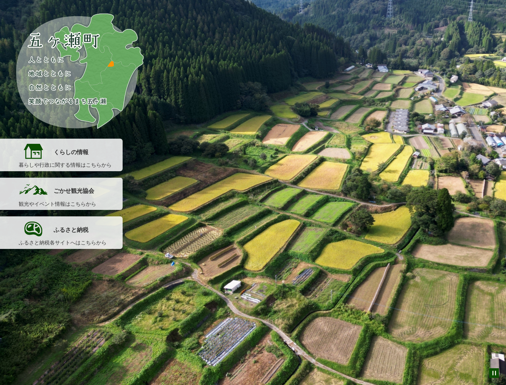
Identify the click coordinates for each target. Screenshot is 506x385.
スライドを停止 (494, 373)
